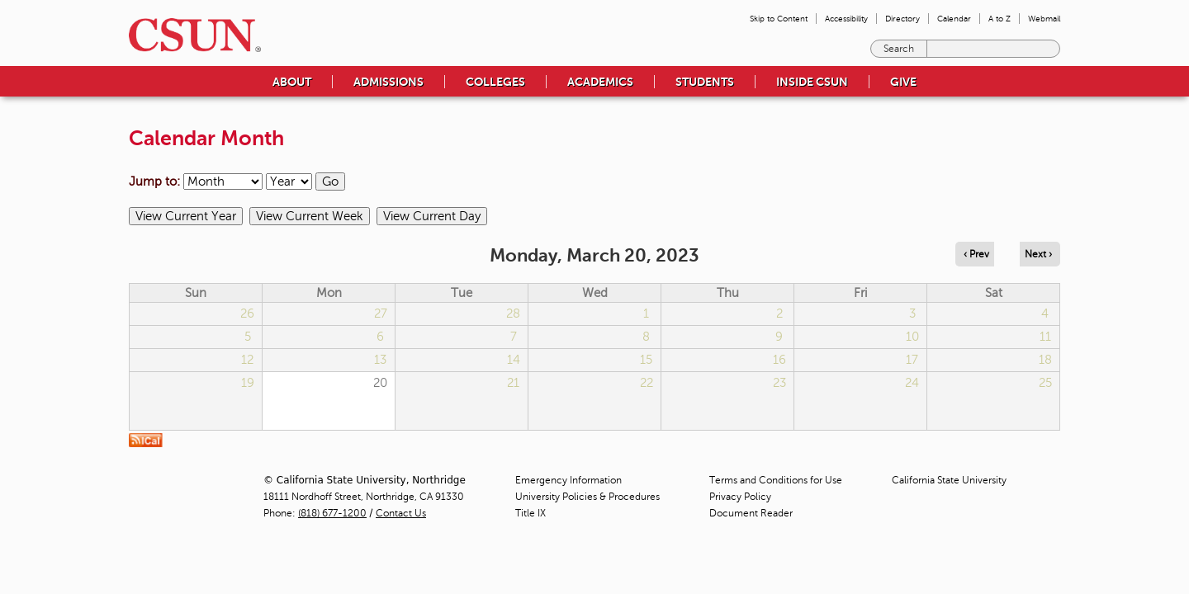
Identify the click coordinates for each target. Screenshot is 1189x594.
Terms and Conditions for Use (775, 480)
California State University (949, 480)
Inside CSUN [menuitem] (812, 81)
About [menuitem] (291, 81)
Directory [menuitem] (902, 18)
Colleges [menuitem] (495, 81)
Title (530, 513)
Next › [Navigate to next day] (1038, 254)
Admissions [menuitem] (388, 81)
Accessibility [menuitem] (846, 18)
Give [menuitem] (903, 81)
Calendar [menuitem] (954, 18)
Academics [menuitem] (600, 81)
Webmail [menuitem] (1044, 18)
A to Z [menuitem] (999, 18)
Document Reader (751, 513)
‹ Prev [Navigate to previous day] (976, 254)
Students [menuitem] (704, 81)
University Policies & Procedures (587, 496)
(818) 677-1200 (332, 513)
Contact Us (401, 513)
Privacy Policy (740, 496)
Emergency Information (568, 480)
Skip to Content (779, 18)
